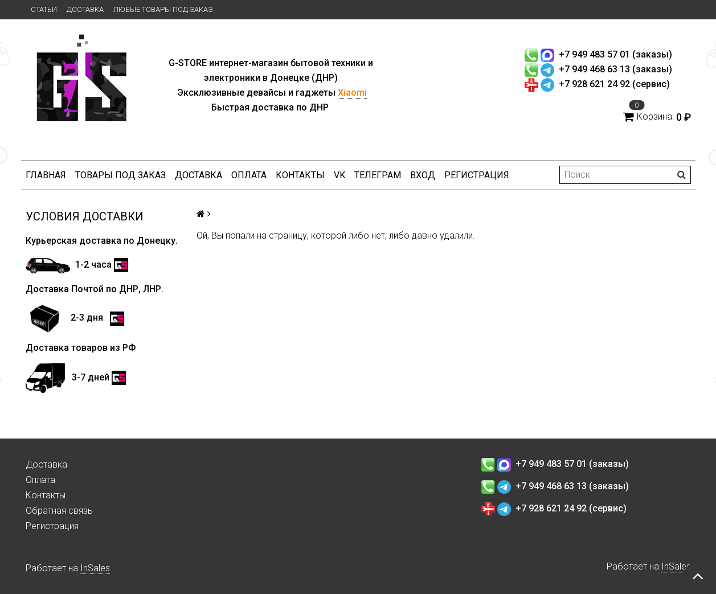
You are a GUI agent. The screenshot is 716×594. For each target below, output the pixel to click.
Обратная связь (59, 510)
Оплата (249, 175)
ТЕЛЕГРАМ (377, 175)
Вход (422, 175)
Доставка (85, 9)
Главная (46, 175)
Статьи (44, 9)
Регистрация (476, 175)
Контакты (300, 175)
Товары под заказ (120, 175)
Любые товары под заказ (162, 9)
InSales (95, 568)
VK (339, 175)
